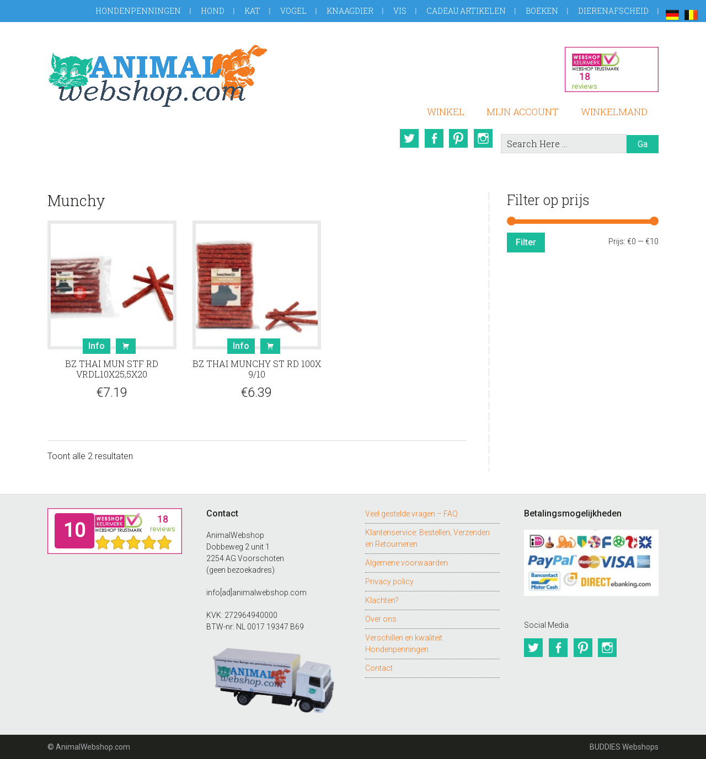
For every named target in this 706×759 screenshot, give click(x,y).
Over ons (381, 619)
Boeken (542, 11)
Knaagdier (350, 11)
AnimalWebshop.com (157, 75)
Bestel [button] (126, 346)
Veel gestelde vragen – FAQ (411, 513)
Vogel (293, 11)
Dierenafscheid (613, 11)
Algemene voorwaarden (406, 562)
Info (96, 346)
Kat (252, 11)
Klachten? (382, 600)
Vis (400, 11)
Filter (526, 242)
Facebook (433, 138)
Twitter (407, 138)
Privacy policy (389, 581)
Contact (379, 668)
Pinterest (458, 138)
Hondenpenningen (138, 11)
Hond (212, 11)
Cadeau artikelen (466, 11)
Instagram (483, 138)
